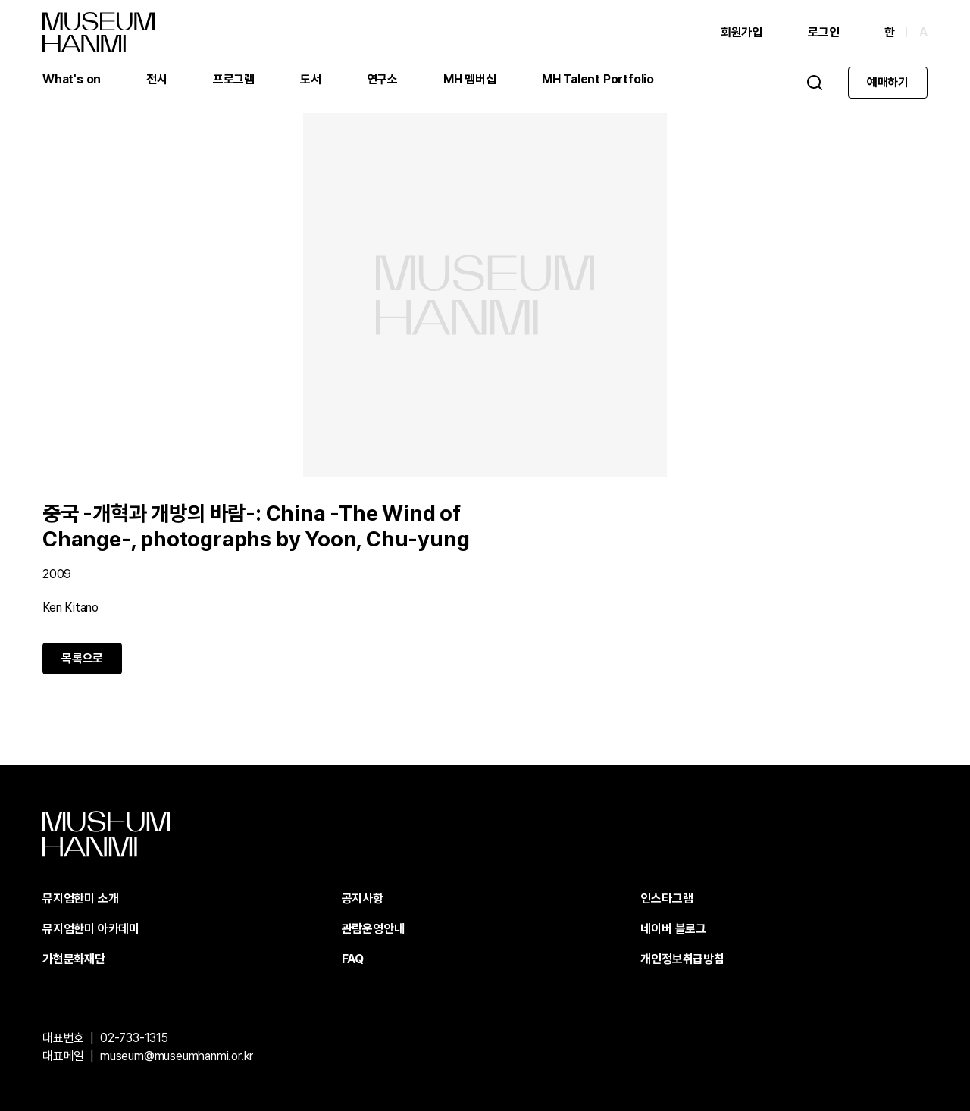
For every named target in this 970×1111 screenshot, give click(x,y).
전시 (156, 79)
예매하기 (888, 82)
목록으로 (82, 658)
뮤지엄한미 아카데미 (90, 929)
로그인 (823, 32)
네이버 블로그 (673, 929)
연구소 (382, 79)
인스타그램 (666, 898)
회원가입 (741, 32)
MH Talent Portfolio (598, 79)
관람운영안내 (373, 929)
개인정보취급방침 (682, 959)
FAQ (353, 959)
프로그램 (234, 79)
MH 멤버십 (469, 79)
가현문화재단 (73, 959)
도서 (310, 79)
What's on (71, 79)
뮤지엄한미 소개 (80, 898)
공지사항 (362, 898)
